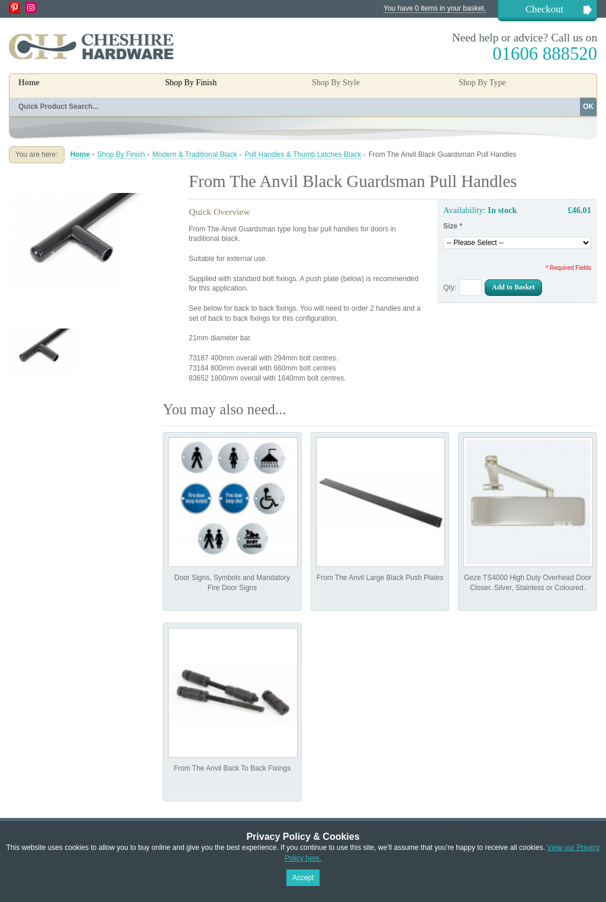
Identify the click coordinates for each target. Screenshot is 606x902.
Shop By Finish (121, 154)
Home (29, 82)
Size (452, 226)
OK (588, 106)
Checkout (544, 9)
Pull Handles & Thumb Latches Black (302, 154)
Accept (303, 878)
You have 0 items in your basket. (434, 8)
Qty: (449, 288)
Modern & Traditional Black (194, 154)
